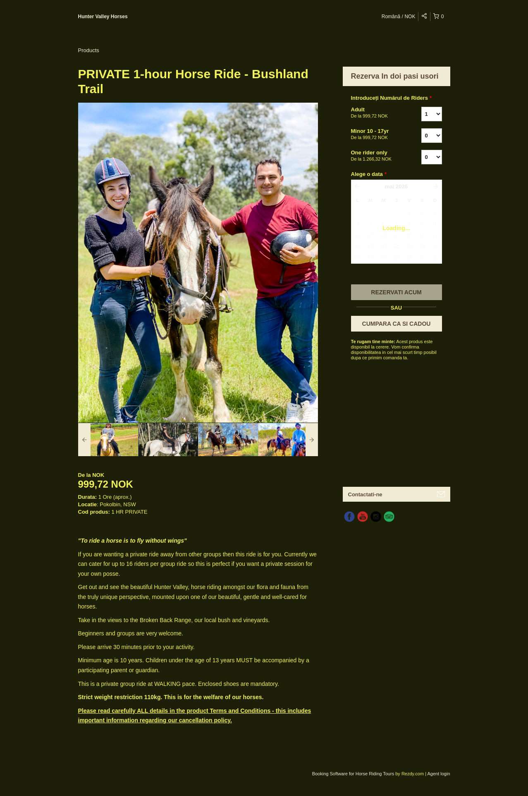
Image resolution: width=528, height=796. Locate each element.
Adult (376, 113)
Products (88, 50)
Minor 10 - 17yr (376, 134)
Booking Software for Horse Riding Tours (354, 773)
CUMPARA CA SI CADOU (396, 323)
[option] (108, 439)
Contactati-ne (365, 494)
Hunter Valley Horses (103, 16)
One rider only (376, 156)
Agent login (438, 773)
